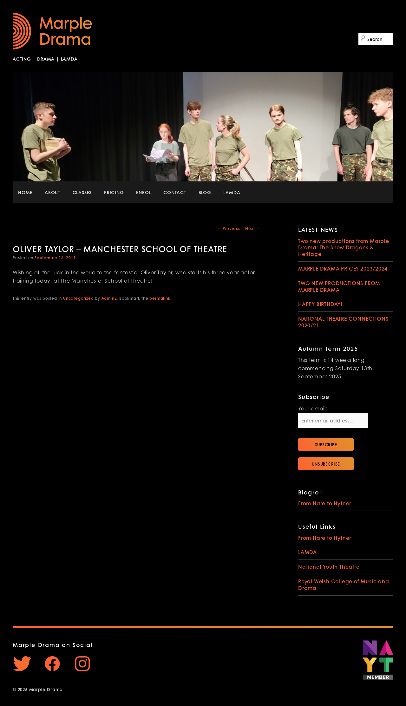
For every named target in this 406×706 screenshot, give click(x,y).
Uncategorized (78, 298)
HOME (25, 192)
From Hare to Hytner (324, 503)
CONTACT (174, 192)
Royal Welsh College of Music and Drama (343, 585)
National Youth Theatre (329, 566)
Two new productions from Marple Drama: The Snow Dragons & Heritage (343, 247)
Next (252, 228)
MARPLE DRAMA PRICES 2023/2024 (343, 268)
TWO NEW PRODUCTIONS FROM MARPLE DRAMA (339, 286)
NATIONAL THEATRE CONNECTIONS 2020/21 (343, 322)
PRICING (114, 192)
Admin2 (109, 298)
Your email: (312, 409)
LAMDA (231, 192)
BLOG (205, 192)
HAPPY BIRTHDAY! (320, 304)
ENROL (143, 192)
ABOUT (52, 192)
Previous (228, 228)
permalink (159, 298)
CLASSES (82, 192)
